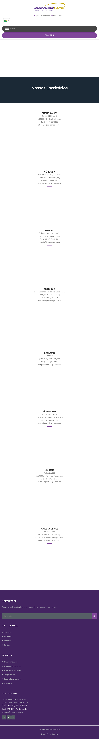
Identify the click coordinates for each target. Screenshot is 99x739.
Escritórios (8, 636)
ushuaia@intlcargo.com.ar (49, 482)
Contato (7, 645)
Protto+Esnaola (52, 734)
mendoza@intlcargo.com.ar (49, 300)
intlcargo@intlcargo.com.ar (49, 125)
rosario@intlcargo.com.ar (49, 242)
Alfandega (8, 683)
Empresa (7, 632)
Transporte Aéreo (11, 662)
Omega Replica (58, 537)
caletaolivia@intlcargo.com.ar (49, 540)
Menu (12, 29)
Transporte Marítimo (12, 666)
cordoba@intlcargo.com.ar (49, 183)
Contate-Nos (58, 15)
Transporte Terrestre (12, 670)
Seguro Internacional (12, 679)
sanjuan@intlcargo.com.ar (49, 364)
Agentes (7, 640)
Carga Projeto (9, 674)
